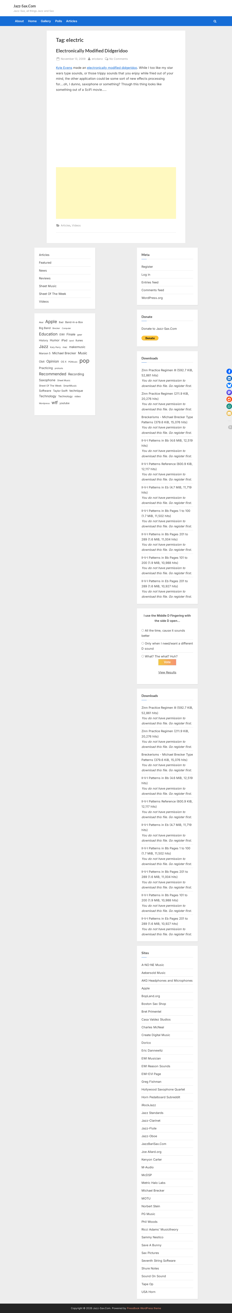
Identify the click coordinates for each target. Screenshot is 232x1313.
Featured (45, 262)
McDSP (146, 1175)
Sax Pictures (150, 1253)
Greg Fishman (151, 1082)
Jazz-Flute (148, 1128)
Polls (58, 21)
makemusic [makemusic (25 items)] (77, 347)
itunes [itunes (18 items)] (79, 340)
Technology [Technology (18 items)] (65, 396)
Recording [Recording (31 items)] (76, 374)
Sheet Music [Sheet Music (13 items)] (63, 380)
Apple (145, 988)
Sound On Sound (153, 1276)
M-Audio (147, 1167)
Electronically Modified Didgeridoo (92, 50)
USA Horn (148, 1292)
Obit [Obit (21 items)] (42, 361)
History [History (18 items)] (43, 340)
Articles (71, 21)
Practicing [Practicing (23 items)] (46, 368)
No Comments (118, 58)
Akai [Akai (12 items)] (41, 322)
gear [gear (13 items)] (79, 334)
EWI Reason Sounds (155, 1066)
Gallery (46, 21)
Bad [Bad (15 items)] (61, 322)
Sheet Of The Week (52, 294)
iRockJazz (148, 1105)
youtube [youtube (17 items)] (64, 403)
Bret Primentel (151, 1012)
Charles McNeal (152, 1027)
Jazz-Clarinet (150, 1121)
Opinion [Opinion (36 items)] (52, 361)
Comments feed (152, 290)
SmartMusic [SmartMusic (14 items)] (70, 385)
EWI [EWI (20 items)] (62, 334)
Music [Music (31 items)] (82, 353)
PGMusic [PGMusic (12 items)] (73, 362)
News (43, 270)
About (19, 21)
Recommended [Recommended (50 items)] (52, 374)
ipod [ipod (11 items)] (71, 340)
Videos (76, 225)
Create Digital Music (155, 1035)
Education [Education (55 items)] (48, 334)
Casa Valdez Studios (156, 1019)
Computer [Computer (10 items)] (66, 328)
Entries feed (149, 282)
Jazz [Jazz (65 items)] (43, 346)
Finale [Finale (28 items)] (70, 334)
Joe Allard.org (151, 1152)
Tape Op (147, 1284)
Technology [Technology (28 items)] (47, 396)
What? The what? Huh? (161, 656)
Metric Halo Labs (153, 1183)
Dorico (146, 1043)
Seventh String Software (158, 1261)
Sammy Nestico (152, 1237)
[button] (229, 371)
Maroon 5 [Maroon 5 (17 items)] (44, 353)
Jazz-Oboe (149, 1136)
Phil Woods (149, 1222)
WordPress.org (152, 298)
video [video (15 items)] (77, 396)
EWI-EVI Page (151, 1074)
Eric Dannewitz (152, 1050)
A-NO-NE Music (152, 965)
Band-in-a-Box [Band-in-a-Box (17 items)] (74, 322)
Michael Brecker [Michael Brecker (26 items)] (64, 353)
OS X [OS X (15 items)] (63, 361)
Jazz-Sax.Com (24, 6)
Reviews (45, 278)
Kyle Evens (64, 68)
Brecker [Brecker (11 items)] (56, 328)
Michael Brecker (152, 1191)
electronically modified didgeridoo (112, 68)
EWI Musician (151, 1058)
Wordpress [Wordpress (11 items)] (44, 403)
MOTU (146, 1198)
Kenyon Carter (151, 1159)
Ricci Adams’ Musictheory (159, 1229)
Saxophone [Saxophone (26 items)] (47, 380)
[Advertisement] (116, 193)
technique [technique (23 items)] (76, 390)
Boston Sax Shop (153, 1004)
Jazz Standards (152, 1113)
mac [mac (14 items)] (65, 347)
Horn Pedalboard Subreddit (160, 1097)
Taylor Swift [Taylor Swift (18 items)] (60, 390)
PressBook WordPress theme (144, 1308)
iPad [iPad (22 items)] (64, 340)
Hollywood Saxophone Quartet (163, 1089)
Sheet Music (48, 286)
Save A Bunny (151, 1245)
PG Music (148, 1214)
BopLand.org (150, 996)
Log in (145, 274)
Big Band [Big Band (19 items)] (45, 328)
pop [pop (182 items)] (84, 360)
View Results (167, 672)
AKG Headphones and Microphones (167, 980)
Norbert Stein (150, 1206)
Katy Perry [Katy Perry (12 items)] (55, 347)
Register (147, 266)
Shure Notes (150, 1268)
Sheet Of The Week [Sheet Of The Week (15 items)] (50, 385)
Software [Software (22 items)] (45, 390)
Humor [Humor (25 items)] (54, 340)
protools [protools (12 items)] (59, 368)
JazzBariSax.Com (153, 1144)
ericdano (97, 58)
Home (32, 21)
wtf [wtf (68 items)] (55, 402)
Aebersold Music (153, 973)
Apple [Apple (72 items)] (51, 321)
